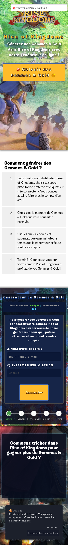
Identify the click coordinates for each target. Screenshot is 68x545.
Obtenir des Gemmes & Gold (33, 72)
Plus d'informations (20, 520)
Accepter (52, 527)
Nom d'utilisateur (25, 349)
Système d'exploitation (30, 365)
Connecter (34, 392)
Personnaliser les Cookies (43, 533)
